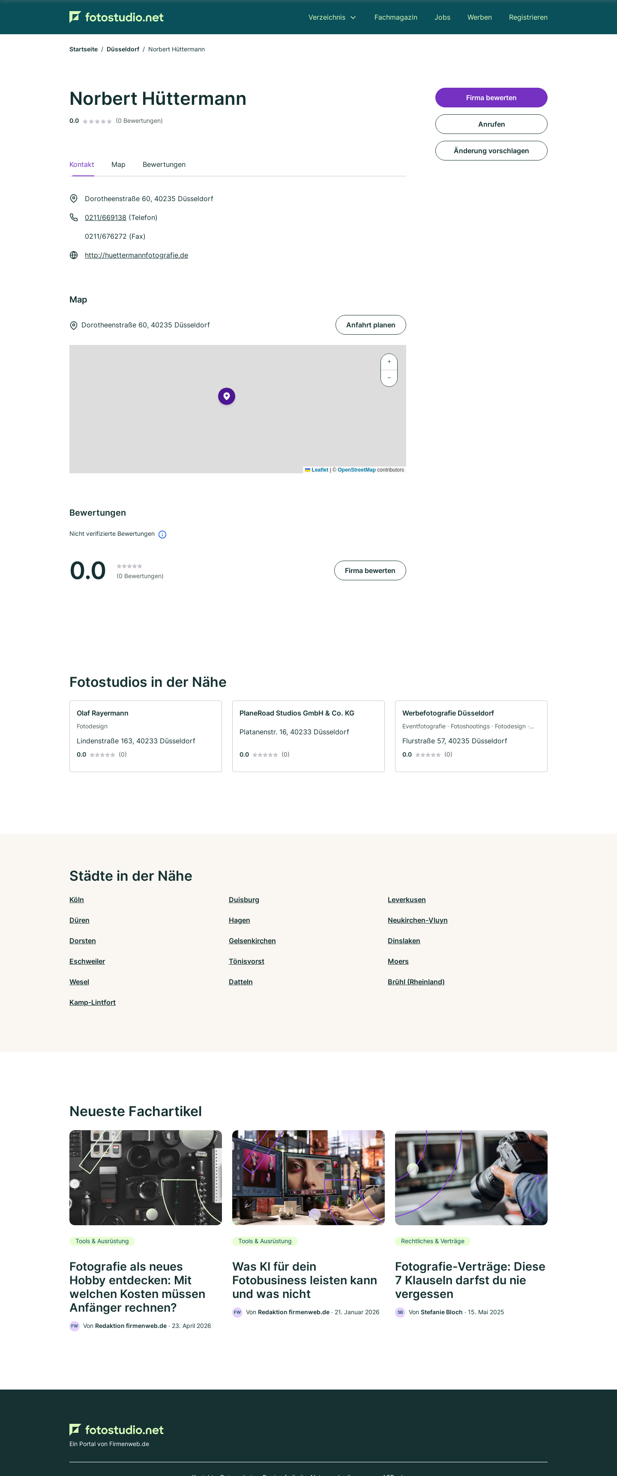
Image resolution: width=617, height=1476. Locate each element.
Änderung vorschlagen (491, 150)
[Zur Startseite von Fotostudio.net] (116, 17)
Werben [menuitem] (479, 17)
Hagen (80, 920)
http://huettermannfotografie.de (136, 255)
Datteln (201, 961)
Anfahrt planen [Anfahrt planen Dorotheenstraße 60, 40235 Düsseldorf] (370, 325)
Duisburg (204, 899)
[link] (145, 736)
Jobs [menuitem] (442, 17)
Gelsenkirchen (451, 920)
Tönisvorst (326, 940)
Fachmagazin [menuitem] (395, 17)
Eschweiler (207, 940)
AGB (388, 1438)
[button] (227, 398)
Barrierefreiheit (283, 1438)
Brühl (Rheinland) (336, 961)
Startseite (83, 49)
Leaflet (316, 470)
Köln (76, 899)
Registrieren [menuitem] (528, 17)
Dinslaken (85, 940)
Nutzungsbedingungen (343, 1438)
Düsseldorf (123, 49)
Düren (438, 899)
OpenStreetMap (357, 470)
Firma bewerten (370, 570)
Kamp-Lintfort (451, 961)
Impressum (416, 1438)
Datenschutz (238, 1438)
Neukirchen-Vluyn (219, 920)
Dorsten (321, 920)
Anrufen (491, 124)
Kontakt (202, 1438)
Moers (438, 940)
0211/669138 (105, 217)
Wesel (79, 961)
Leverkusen (327, 899)
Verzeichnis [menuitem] (326, 17)
